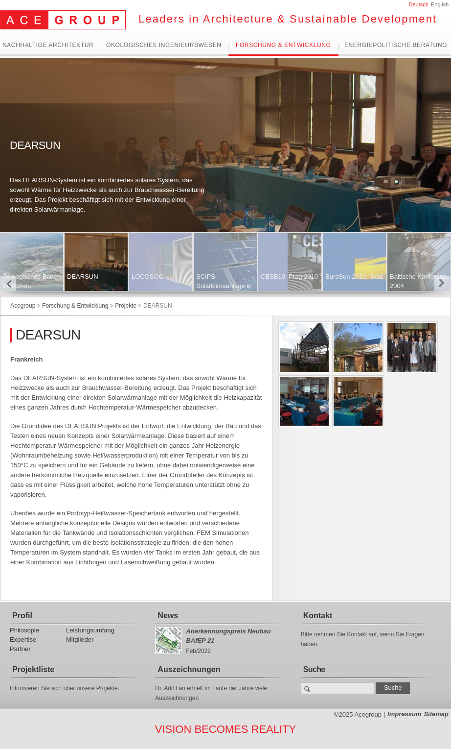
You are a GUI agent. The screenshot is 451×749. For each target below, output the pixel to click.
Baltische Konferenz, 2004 (419, 281)
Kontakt (318, 615)
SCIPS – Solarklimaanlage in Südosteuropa (223, 286)
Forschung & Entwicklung (283, 45)
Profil (22, 615)
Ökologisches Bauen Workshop (31, 281)
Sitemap (436, 714)
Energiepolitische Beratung (395, 45)
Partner (20, 648)
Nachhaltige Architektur (47, 45)
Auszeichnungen (189, 669)
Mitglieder (79, 639)
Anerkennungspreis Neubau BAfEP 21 (228, 636)
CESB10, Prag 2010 (289, 276)
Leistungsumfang (90, 630)
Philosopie (24, 630)
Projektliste (33, 669)
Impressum (404, 714)
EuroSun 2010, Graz (354, 276)
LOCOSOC (147, 276)
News (168, 615)
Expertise (23, 639)
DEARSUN (82, 276)
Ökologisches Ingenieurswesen (164, 45)
